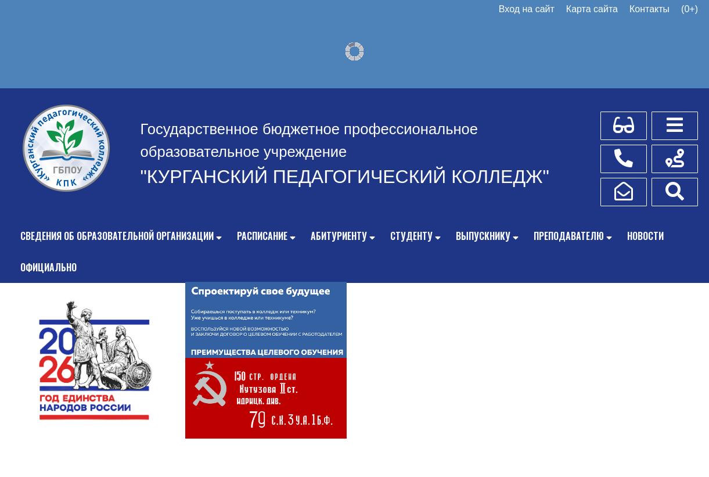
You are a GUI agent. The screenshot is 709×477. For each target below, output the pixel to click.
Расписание (262, 236)
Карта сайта (592, 9)
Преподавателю (569, 236)
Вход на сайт (527, 9)
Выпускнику (483, 236)
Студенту (411, 236)
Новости (645, 236)
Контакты (649, 9)
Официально (48, 267)
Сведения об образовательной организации (117, 236)
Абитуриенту (339, 236)
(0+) (689, 9)
